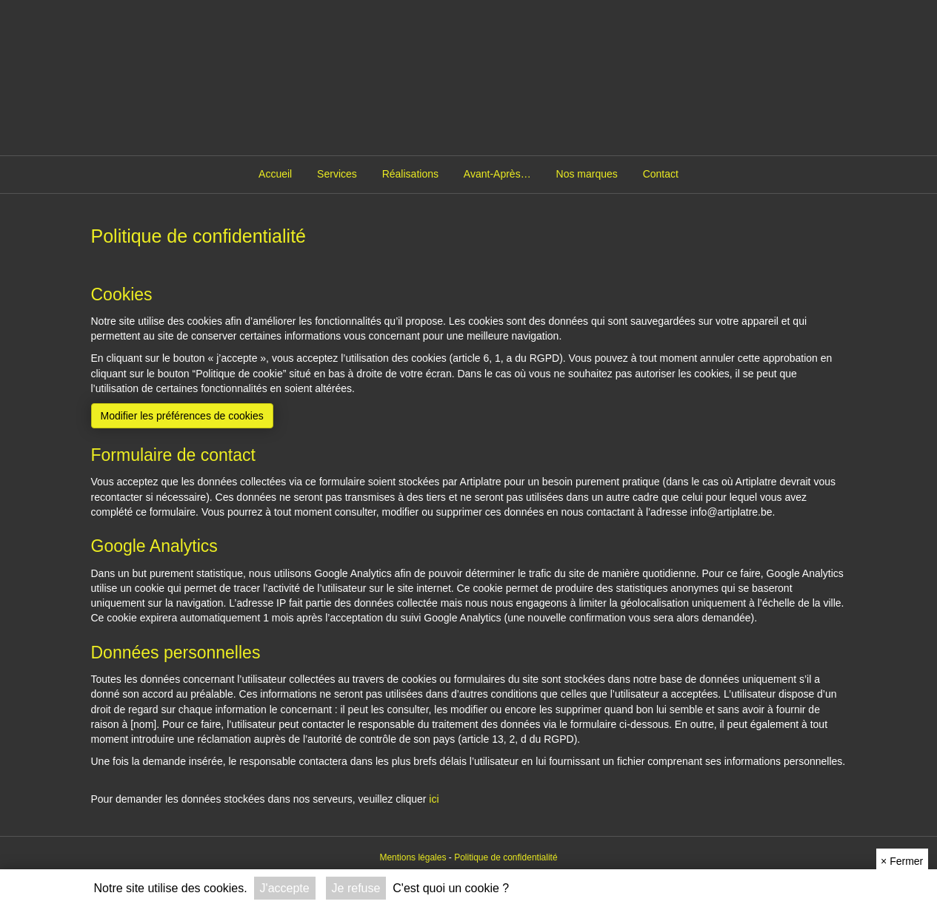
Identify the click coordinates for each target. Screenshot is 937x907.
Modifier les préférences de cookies (182, 416)
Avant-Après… (497, 174)
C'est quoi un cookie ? (451, 888)
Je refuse (356, 888)
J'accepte (285, 888)
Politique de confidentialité (505, 857)
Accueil (275, 174)
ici (434, 799)
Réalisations (410, 174)
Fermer (902, 861)
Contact (660, 174)
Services (337, 174)
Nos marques (587, 174)
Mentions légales (412, 857)
